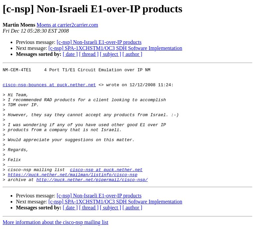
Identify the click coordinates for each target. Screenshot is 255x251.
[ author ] (132, 54)
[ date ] (70, 54)
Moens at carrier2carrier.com (67, 25)
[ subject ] (110, 54)
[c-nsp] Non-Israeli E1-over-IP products (99, 42)
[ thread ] (89, 54)
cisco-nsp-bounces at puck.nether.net (49, 89)
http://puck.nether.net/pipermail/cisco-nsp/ (91, 202)
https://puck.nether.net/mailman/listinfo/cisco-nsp (72, 196)
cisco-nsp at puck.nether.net (106, 190)
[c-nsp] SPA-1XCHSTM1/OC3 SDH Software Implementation (115, 48)
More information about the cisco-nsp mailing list (55, 245)
